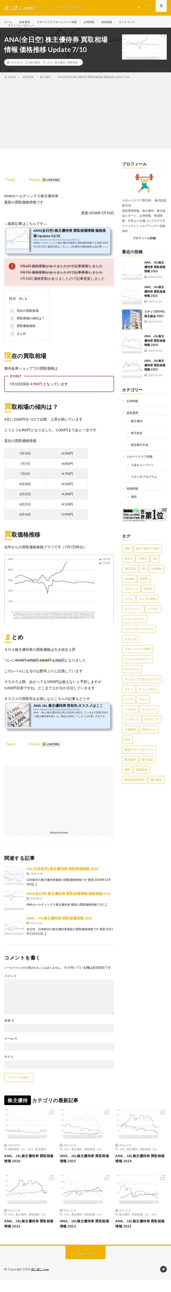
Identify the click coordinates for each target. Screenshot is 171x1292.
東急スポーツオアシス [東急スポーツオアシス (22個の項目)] (138, 758)
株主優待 (34, 72)
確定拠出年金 (140, 454)
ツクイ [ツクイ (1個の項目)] (128, 697)
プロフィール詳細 (144, 248)
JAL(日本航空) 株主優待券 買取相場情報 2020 (62, 878)
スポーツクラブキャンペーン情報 (63, 22)
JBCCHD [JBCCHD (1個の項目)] (130, 577)
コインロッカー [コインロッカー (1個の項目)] (134, 627)
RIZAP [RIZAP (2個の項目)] (144, 587)
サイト (9, 1066)
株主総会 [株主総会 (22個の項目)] (147, 768)
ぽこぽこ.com (40, 1282)
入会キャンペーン (143, 473)
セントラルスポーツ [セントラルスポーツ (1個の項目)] (137, 667)
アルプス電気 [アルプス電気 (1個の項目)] (147, 607)
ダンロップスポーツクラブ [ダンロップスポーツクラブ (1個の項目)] (141, 687)
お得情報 (100, 22)
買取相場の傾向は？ (27, 328)
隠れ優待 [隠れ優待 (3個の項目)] (156, 788)
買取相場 (72, 72)
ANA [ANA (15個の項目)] (127, 557)
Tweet (10, 189)
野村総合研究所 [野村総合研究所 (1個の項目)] (134, 788)
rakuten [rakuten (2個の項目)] (129, 587)
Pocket (34, 189)
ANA (50, 72)
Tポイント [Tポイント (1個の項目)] (131, 597)
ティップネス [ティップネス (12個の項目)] (147, 697)
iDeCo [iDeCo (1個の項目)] (128, 567)
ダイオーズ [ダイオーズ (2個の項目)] (131, 677)
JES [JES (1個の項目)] (143, 577)
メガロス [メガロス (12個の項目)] (130, 717)
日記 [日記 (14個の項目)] (127, 748)
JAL (23, 1158)
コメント (10, 985)
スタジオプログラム (145, 485)
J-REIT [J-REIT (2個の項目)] (142, 567)
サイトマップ (141, 22)
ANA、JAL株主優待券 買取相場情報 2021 (59, 928)
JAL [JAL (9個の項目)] (155, 567)
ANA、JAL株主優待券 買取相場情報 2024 (154, 350)
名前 (9, 1030)
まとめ (18, 343)
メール (10, 1048)
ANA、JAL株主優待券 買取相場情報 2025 (154, 301)
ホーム (9, 22)
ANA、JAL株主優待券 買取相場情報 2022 (85, 1235)
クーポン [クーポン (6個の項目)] (153, 617)
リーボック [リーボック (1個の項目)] (131, 727)
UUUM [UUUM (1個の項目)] (148, 597)
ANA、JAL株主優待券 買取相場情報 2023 (154, 375)
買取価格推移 (22, 336)
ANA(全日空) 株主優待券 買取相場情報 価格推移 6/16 (68, 903)
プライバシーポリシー (23, 30)
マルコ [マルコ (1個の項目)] (143, 707)
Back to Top (85, 1266)
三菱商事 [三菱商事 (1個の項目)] (130, 737)
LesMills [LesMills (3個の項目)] (156, 577)
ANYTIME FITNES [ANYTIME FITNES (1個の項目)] (147, 557)
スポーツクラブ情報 (140, 465)
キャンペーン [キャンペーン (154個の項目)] (133, 617)
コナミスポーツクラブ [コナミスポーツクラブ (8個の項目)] (138, 637)
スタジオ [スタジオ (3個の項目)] (130, 647)
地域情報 (119, 22)
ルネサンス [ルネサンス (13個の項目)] (152, 727)
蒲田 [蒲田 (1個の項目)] (127, 778)
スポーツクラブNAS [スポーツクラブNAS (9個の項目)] (137, 657)
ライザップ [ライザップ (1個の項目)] (149, 717)
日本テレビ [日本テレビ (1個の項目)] (149, 737)
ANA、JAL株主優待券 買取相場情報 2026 (154, 276)
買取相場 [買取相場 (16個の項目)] (141, 778)
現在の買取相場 (24, 320)
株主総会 (137, 442)
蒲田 (134, 505)
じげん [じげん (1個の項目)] (128, 607)
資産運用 (26, 22)
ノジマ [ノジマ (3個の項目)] (128, 707)
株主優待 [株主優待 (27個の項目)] (130, 768)
